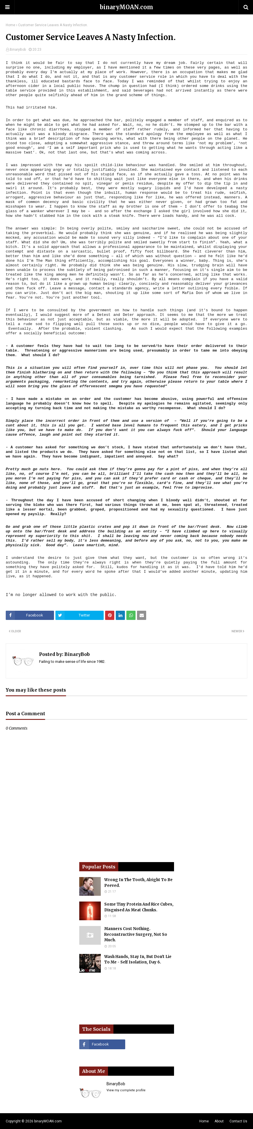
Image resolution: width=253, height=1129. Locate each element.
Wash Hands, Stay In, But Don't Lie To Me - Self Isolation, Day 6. (137, 959)
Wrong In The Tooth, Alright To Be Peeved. (138, 882)
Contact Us (238, 1121)
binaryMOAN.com (126, 7)
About (219, 1121)
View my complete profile (126, 1090)
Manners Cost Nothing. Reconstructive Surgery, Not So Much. (135, 934)
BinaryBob (18, 50)
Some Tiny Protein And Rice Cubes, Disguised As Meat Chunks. (138, 907)
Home (10, 25)
